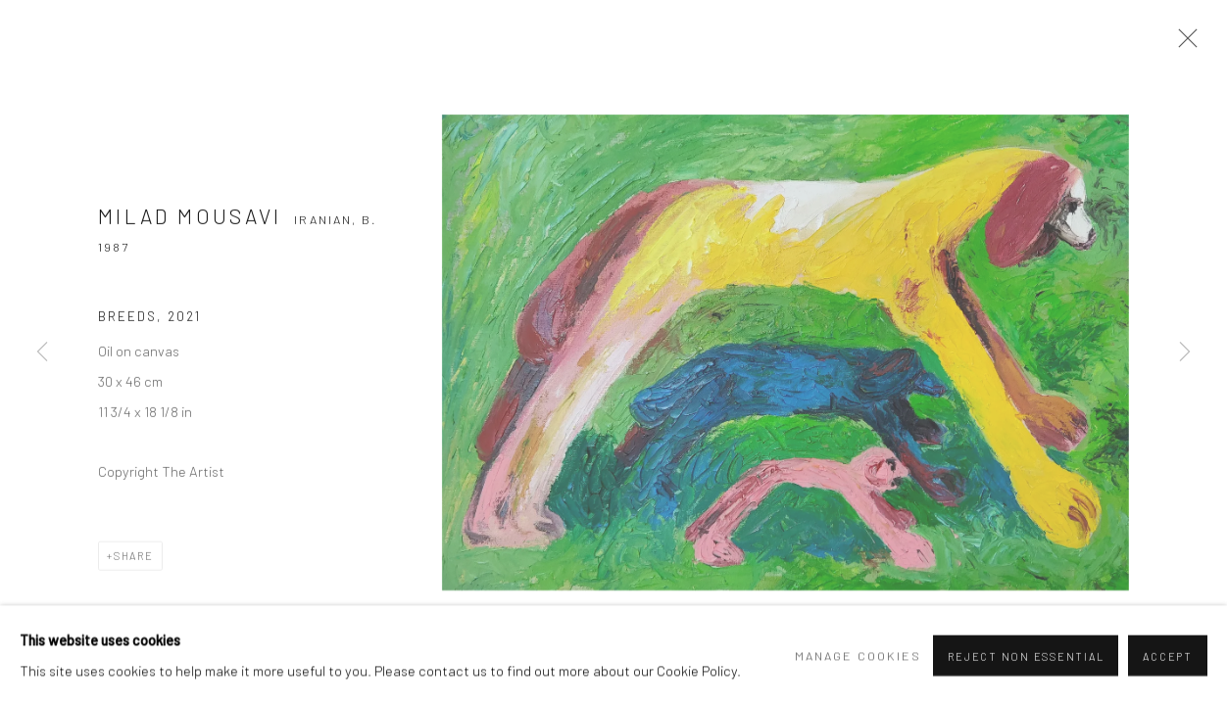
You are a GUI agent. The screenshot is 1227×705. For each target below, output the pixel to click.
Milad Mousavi (190, 223)
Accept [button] (1168, 671)
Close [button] (1185, 44)
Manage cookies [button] (858, 671)
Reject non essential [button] (1026, 671)
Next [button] (1185, 352)
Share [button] (134, 561)
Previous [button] (42, 352)
